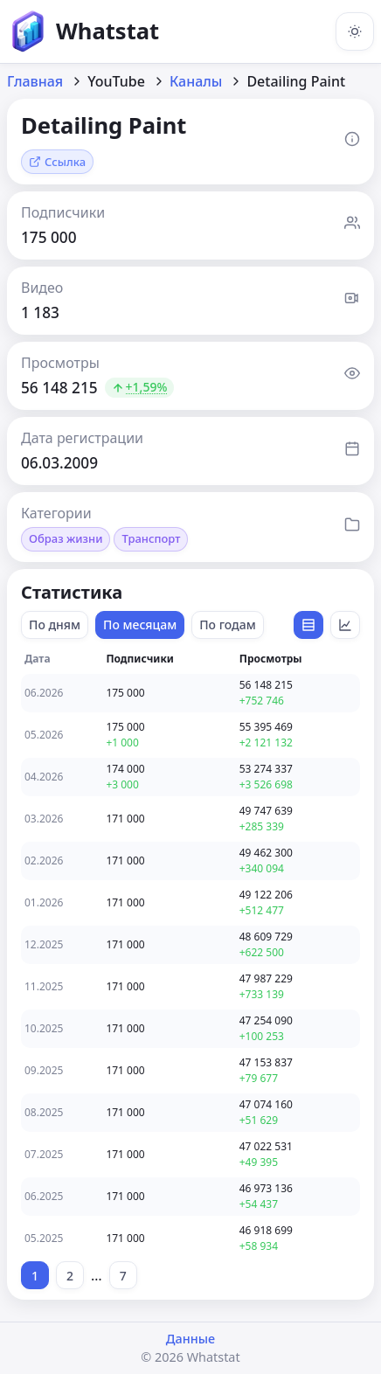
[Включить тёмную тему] (355, 31)
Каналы (196, 81)
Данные (190, 1338)
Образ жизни (65, 538)
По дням (54, 624)
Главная (35, 81)
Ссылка (57, 162)
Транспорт (150, 538)
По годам (227, 624)
